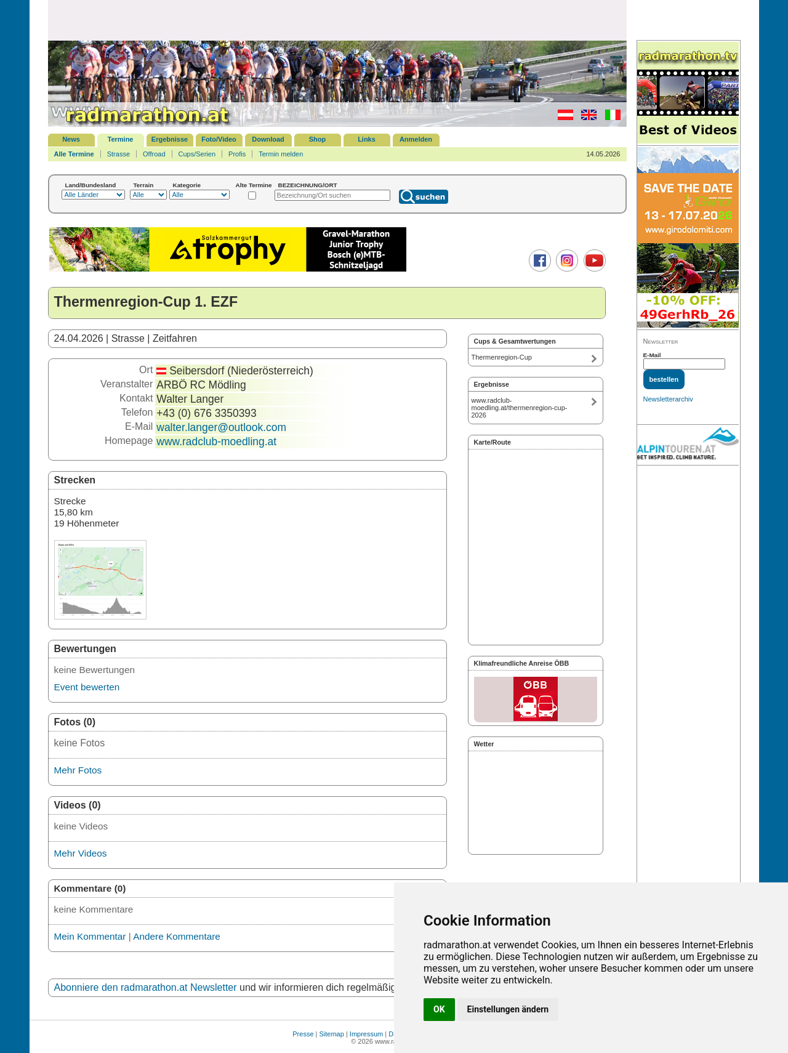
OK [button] (439, 1009)
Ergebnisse (169, 139)
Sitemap (332, 1034)
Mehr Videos (80, 853)
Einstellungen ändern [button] (508, 1009)
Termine (121, 139)
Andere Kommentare (176, 936)
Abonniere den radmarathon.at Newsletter (145, 987)
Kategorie (187, 185)
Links (367, 139)
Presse (302, 1034)
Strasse (118, 154)
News (71, 139)
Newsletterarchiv (668, 399)
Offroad (154, 154)
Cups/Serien (197, 154)
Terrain (144, 185)
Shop (317, 139)
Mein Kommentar (90, 936)
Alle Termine (74, 154)
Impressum (366, 1034)
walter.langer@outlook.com (221, 427)
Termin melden (281, 154)
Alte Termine (254, 185)
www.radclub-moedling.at (216, 441)
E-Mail (652, 355)
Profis (237, 154)
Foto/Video (218, 139)
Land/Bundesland (90, 185)
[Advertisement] (337, 19)
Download (268, 139)
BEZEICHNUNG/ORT (307, 185)
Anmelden (416, 139)
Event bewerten (87, 687)
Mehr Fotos (78, 770)
